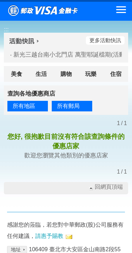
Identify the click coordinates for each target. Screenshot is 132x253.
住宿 (115, 74)
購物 (66, 74)
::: (6, 29)
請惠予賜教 (49, 236)
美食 (16, 74)
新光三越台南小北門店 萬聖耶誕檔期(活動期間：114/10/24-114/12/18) (65, 54)
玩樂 (90, 74)
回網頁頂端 (109, 187)
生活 (41, 74)
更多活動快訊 (105, 40)
